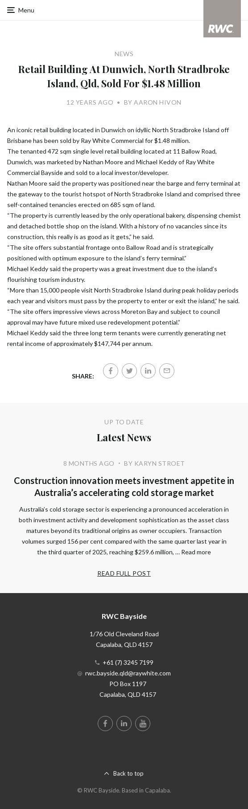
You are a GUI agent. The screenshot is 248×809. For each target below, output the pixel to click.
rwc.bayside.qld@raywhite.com (128, 673)
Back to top (128, 773)
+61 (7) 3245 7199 (128, 662)
